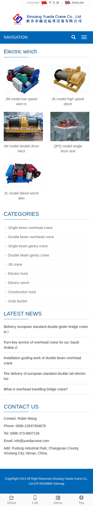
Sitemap (59, 483)
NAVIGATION (16, 37)
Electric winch (19, 283)
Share (11, 499)
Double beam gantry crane (28, 255)
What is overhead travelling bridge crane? (36, 389)
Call (35, 499)
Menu (58, 499)
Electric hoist (18, 274)
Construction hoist (22, 292)
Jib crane (15, 264)
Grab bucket (17, 301)
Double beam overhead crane (31, 237)
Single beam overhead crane (30, 228)
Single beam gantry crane (28, 246)
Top (81, 499)
